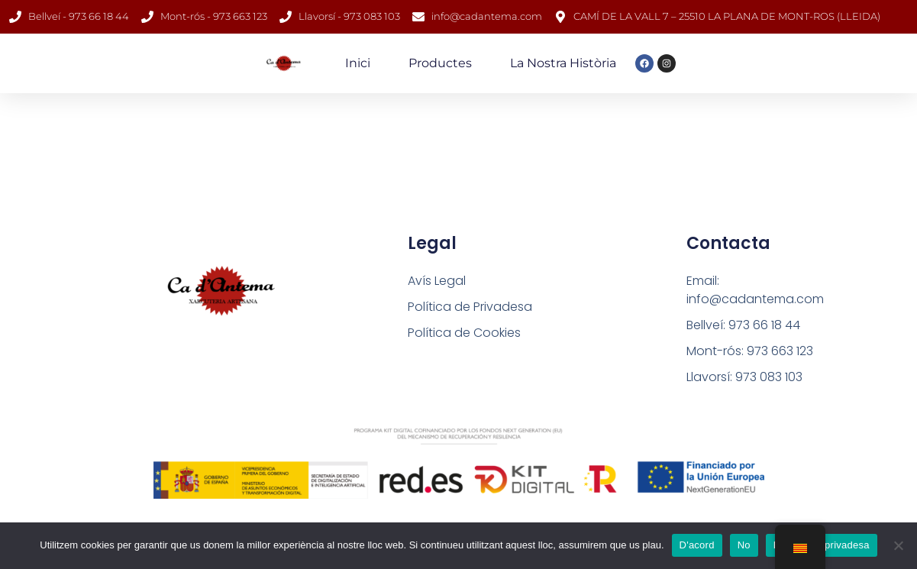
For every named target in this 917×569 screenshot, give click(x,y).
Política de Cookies (464, 332)
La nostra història (563, 63)
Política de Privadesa (470, 306)
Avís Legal (437, 280)
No (744, 545)
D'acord (697, 545)
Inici (357, 63)
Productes (440, 63)
